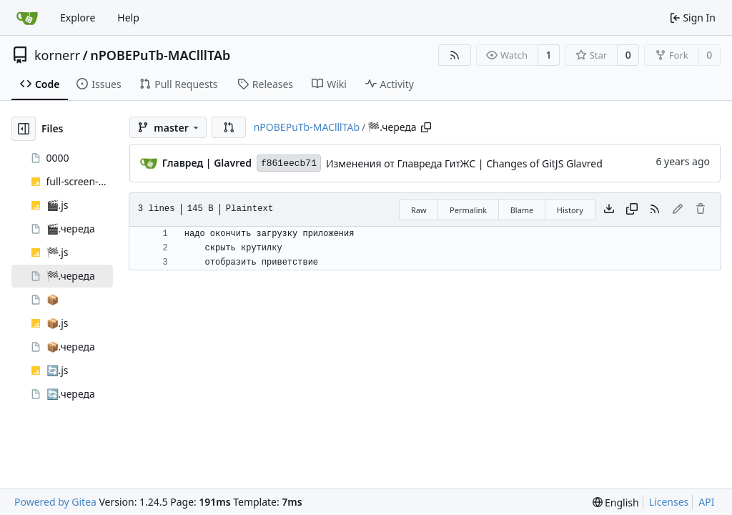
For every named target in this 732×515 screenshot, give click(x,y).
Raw (419, 210)
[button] (229, 127)
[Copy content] (631, 209)
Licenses (669, 502)
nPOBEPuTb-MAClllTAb (160, 55)
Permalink (468, 210)
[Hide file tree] (23, 129)
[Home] (27, 18)
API (706, 502)
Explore (77, 17)
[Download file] (609, 209)
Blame (522, 210)
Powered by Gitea (55, 502)
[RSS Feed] (454, 55)
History (570, 210)
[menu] (616, 502)
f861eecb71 (289, 163)
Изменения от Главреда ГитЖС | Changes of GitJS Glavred (464, 163)
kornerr (57, 55)
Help (128, 17)
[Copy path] (426, 127)
